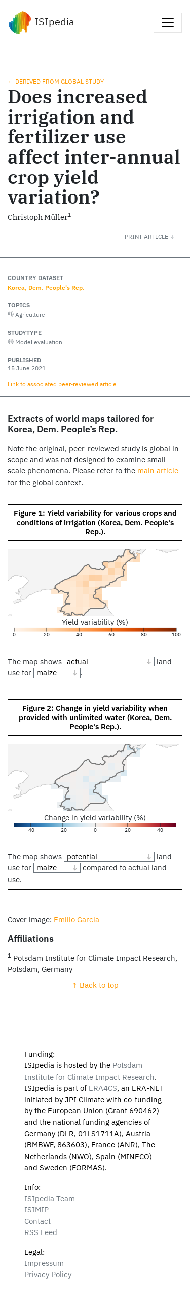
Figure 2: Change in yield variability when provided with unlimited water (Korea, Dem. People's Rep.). (95, 717)
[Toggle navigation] (168, 23)
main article (157, 470)
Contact (37, 1221)
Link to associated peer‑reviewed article (62, 384)
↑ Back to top (95, 985)
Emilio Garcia (76, 919)
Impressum (44, 1263)
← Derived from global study (56, 81)
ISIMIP (36, 1209)
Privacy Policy (47, 1274)
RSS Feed (40, 1232)
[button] (157, 236)
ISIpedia (41, 23)
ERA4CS (103, 1088)
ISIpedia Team (49, 1198)
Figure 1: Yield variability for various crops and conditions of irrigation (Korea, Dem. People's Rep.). (95, 522)
